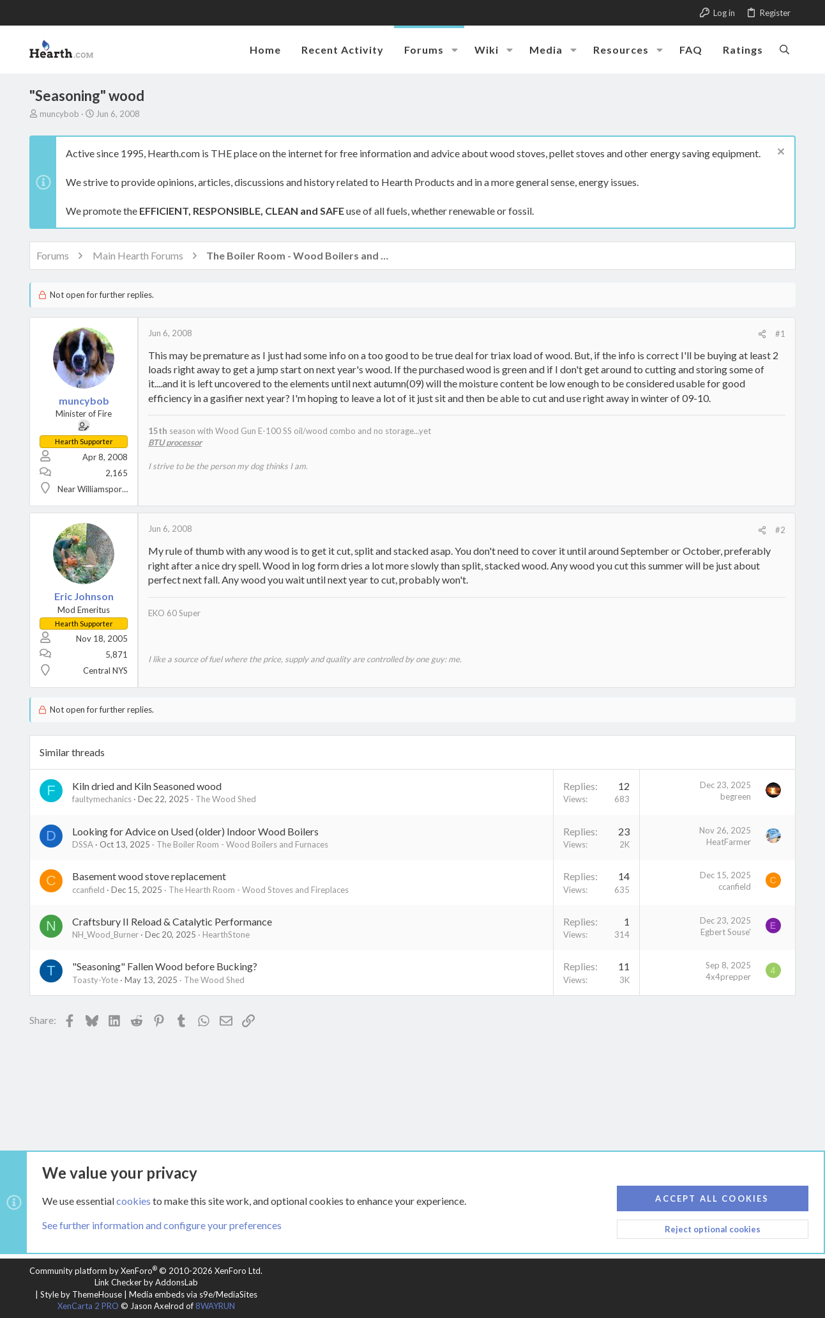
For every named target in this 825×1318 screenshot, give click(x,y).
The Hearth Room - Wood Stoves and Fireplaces (259, 890)
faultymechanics (102, 799)
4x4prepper (728, 977)
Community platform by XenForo (145, 1271)
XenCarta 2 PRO (88, 1306)
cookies (133, 1200)
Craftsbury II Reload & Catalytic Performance (172, 921)
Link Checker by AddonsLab (146, 1282)
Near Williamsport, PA (98, 489)
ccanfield (88, 890)
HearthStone (226, 934)
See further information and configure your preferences (162, 1225)
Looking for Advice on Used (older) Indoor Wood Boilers (195, 831)
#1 (780, 334)
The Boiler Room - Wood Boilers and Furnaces (242, 844)
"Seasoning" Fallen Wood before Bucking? (164, 966)
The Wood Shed (225, 799)
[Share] (762, 334)
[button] (454, 50)
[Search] (784, 49)
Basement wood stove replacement (149, 876)
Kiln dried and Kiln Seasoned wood (147, 786)
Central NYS (105, 670)
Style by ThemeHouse (81, 1294)
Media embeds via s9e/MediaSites (193, 1294)
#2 (780, 530)
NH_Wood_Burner (105, 934)
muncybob (59, 114)
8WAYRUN (215, 1306)
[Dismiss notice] (779, 153)
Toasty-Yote (95, 980)
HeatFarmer (728, 842)
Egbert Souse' (725, 932)
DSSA (82, 844)
